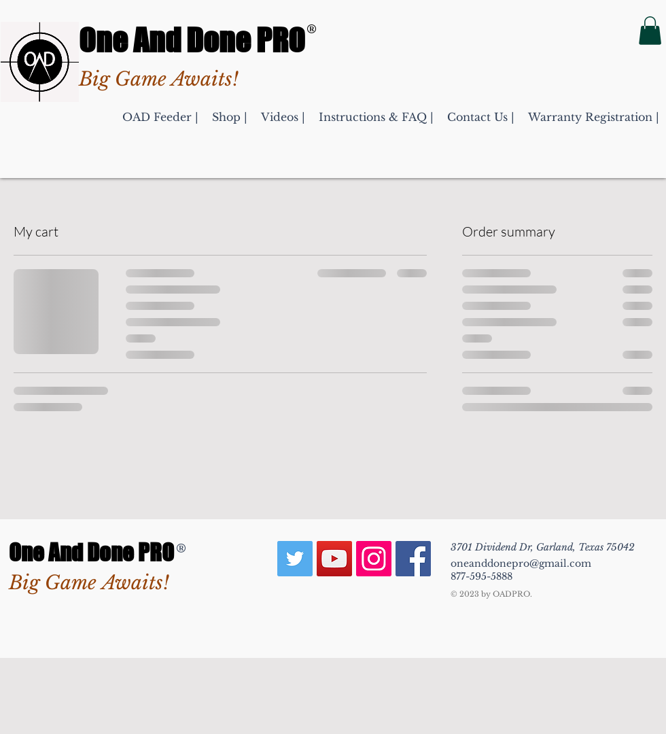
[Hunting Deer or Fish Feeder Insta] (373, 558)
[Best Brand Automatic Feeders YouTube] (334, 558)
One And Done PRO (192, 40)
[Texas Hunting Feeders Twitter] (295, 558)
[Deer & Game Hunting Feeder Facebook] (413, 558)
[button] (650, 30)
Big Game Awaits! (89, 583)
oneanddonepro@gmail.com (521, 563)
